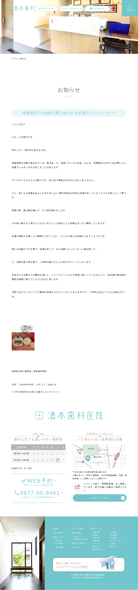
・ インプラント (97, 544)
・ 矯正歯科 (112, 538)
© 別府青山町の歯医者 (81, 575)
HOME (56, 529)
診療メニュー (96, 529)
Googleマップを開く (100, 498)
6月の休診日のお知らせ (26, 392)
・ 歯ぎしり (112, 546)
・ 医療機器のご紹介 (80, 539)
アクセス (76, 547)
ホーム (14, 58)
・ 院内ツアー (77, 536)
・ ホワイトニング (115, 541)
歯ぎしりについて (51, 392)
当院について (59, 537)
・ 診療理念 (57, 541)
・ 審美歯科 (112, 535)
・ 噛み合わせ (96, 549)
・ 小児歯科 (112, 532)
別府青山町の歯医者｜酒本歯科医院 (30, 371)
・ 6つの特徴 (58, 543)
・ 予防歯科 (95, 538)
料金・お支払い (79, 543)
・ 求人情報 (58, 547)
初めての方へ (59, 533)
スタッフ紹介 (78, 529)
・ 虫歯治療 (95, 532)
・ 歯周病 (94, 535)
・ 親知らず (95, 546)
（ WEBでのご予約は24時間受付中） (38, 481)
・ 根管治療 (95, 541)
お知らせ (23, 58)
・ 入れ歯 (111, 544)
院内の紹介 (77, 533)
